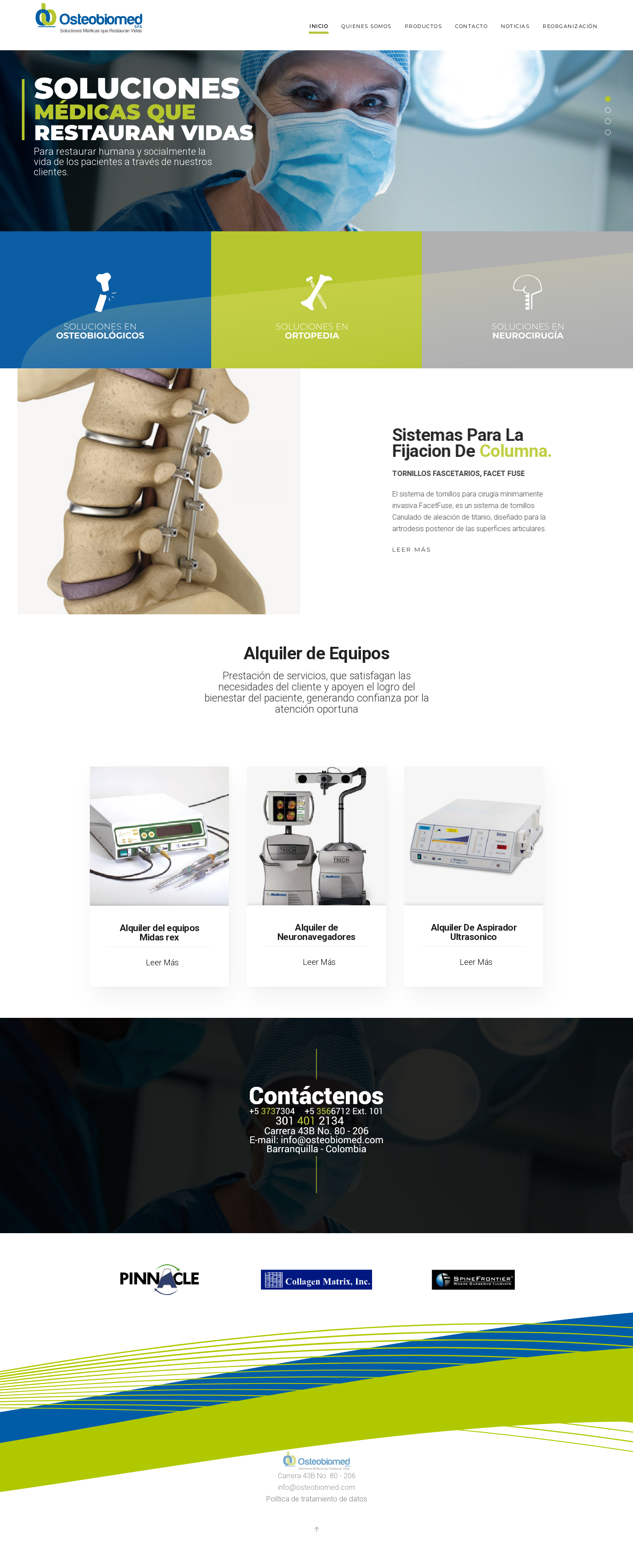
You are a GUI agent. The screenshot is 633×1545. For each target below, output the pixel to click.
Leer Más (419, 549)
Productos (423, 26)
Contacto (471, 26)
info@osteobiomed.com (316, 1487)
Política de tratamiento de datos (316, 1499)
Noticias (515, 26)
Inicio (318, 26)
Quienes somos (366, 26)
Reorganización (570, 26)
